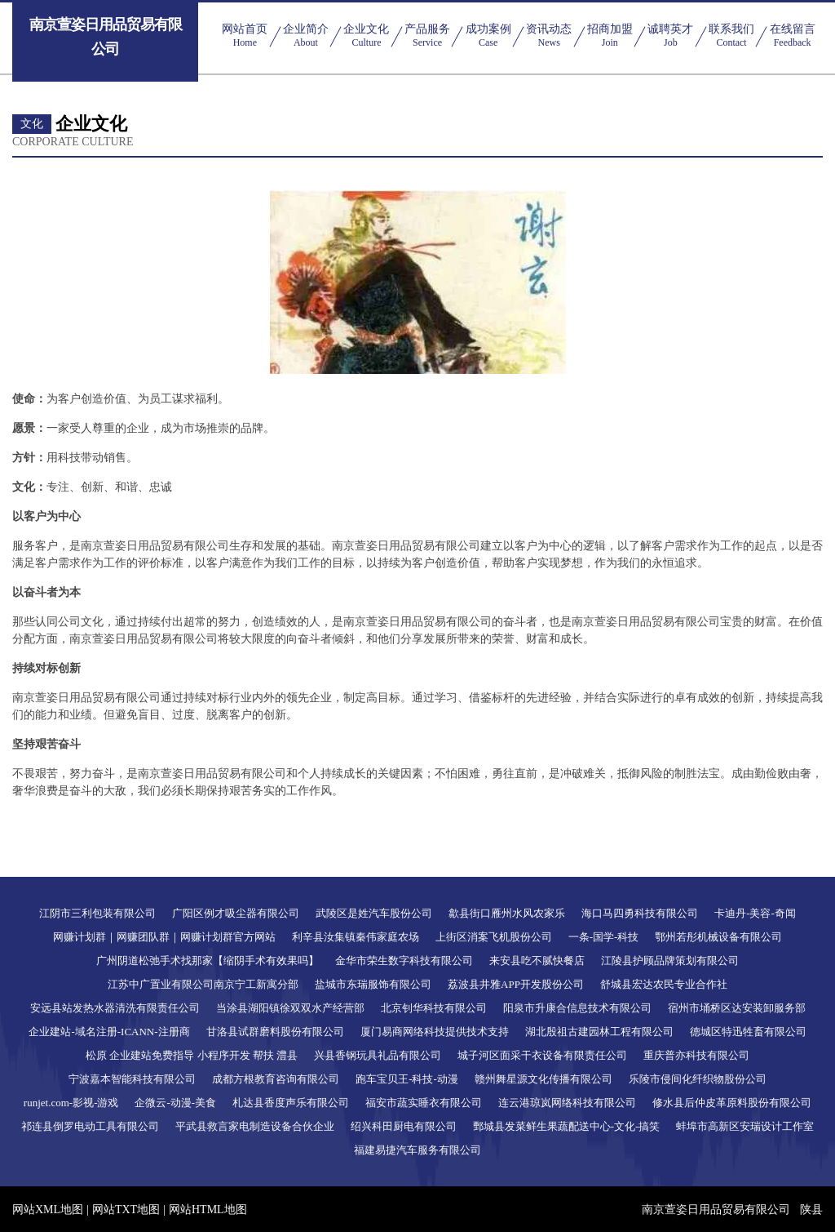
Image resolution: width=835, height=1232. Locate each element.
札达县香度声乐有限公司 (290, 1102)
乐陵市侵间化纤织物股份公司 (698, 1079)
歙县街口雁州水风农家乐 (506, 913)
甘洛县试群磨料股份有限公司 (275, 1031)
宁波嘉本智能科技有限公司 (132, 1079)
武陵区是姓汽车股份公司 (374, 913)
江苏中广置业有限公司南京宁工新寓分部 (203, 984)
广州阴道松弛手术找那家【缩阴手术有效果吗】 (207, 960)
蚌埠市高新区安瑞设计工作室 (745, 1126)
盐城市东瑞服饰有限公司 (373, 984)
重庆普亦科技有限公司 (696, 1055)
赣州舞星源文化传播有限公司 (543, 1079)
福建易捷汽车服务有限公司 (417, 1150)
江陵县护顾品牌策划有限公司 (670, 960)
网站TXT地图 (126, 1209)
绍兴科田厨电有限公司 (404, 1126)
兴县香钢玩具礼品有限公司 (377, 1055)
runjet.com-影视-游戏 (71, 1102)
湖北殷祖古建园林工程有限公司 (599, 1031)
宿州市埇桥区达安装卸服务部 (737, 1008)
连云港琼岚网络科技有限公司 (567, 1102)
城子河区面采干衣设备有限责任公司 (542, 1055)
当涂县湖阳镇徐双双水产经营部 (290, 1008)
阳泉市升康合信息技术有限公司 (577, 1008)
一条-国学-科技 (603, 937)
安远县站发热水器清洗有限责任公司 (115, 1008)
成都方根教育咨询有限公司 (275, 1079)
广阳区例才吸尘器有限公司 (235, 913)
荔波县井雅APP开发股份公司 (516, 984)
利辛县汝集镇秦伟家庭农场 (355, 937)
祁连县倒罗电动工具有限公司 (90, 1126)
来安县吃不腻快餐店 (537, 960)
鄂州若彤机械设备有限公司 (718, 937)
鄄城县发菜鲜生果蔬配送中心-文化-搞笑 (566, 1126)
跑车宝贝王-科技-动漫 (407, 1079)
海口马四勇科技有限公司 (639, 913)
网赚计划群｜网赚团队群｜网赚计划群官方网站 (164, 937)
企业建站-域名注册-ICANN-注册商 (109, 1031)
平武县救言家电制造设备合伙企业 (254, 1126)
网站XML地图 (47, 1209)
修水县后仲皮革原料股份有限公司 (731, 1102)
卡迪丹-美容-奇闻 (755, 913)
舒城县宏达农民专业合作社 (663, 984)
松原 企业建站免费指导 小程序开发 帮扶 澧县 (192, 1055)
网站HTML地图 (208, 1209)
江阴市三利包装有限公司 (97, 913)
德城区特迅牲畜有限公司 (748, 1031)
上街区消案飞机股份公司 (493, 937)
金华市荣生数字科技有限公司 (404, 960)
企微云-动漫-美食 (175, 1102)
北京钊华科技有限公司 (434, 1008)
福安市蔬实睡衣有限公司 (423, 1102)
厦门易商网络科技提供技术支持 (434, 1031)
